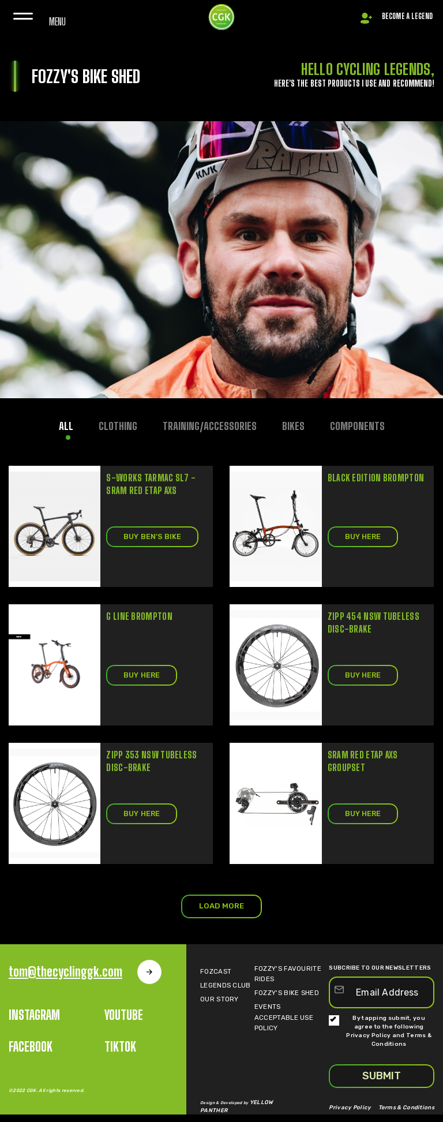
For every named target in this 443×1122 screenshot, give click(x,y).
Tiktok (120, 1056)
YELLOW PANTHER (269, 1114)
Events (265, 1019)
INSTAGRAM (34, 1025)
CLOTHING (117, 427)
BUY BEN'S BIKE (155, 538)
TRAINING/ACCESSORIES (209, 427)
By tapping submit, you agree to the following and (380, 1040)
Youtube (123, 1025)
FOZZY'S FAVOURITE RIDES (289, 982)
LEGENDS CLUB (221, 1000)
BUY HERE (365, 538)
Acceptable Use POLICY (287, 1037)
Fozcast (211, 982)
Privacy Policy (369, 1045)
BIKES (293, 427)
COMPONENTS (357, 427)
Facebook (30, 1056)
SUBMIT (381, 1085)
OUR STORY (214, 1019)
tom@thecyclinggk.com (86, 981)
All (65, 427)
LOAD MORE (221, 913)
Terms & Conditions (411, 1116)
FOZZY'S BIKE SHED (280, 1000)
